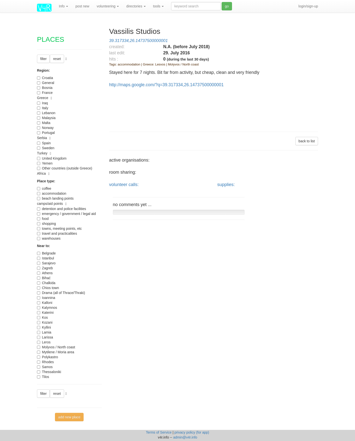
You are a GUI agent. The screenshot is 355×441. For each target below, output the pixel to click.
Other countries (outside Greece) (64, 168)
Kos (42, 317)
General (45, 83)
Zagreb (45, 268)
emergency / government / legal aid (66, 214)
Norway (45, 128)
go (227, 6)
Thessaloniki (49, 372)
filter (43, 59)
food (43, 219)
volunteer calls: (124, 184)
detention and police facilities (61, 209)
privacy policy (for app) (191, 432)
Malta (43, 123)
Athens (45, 273)
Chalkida (46, 283)
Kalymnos (47, 308)
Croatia (45, 78)
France (45, 93)
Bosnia (45, 88)
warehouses (49, 238)
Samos (45, 367)
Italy (42, 108)
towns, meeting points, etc (59, 229)
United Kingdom (52, 158)
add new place (69, 417)
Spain (44, 143)
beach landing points (55, 198)
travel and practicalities (57, 233)
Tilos (43, 377)
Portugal (46, 133)
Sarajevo (46, 263)
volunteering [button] (108, 6)
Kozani (45, 322)
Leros (44, 342)
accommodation (51, 193)
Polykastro (47, 357)
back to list (307, 141)
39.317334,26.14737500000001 (138, 40)
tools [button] (158, 6)
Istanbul (45, 258)
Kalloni (44, 303)
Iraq (42, 103)
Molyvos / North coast (56, 347)
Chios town (48, 288)
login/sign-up (308, 6)
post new (82, 6)
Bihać (44, 278)
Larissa (45, 337)
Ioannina (46, 298)
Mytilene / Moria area (55, 352)
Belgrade (46, 253)
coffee (44, 188)
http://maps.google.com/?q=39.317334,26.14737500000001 (166, 84)
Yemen (45, 163)
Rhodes (45, 362)
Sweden (45, 148)
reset (57, 59)
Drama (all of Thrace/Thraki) (61, 293)
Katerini (45, 313)
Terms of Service (159, 432)
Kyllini (44, 327)
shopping (46, 224)
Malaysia (46, 118)
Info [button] (63, 6)
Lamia (44, 332)
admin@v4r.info (185, 437)
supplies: (226, 184)
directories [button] (135, 6)
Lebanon (46, 113)
